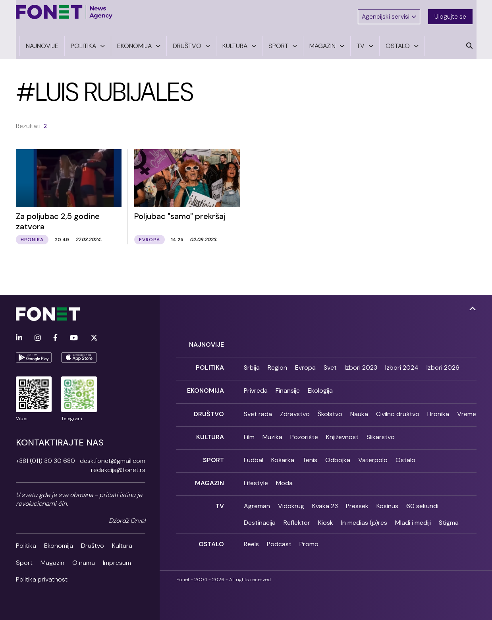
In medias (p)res (364, 506)
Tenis (309, 447)
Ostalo (405, 447)
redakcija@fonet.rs (118, 466)
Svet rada (258, 405)
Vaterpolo (373, 447)
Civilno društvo (397, 405)
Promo (308, 527)
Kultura (122, 542)
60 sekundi (422, 489)
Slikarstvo (381, 426)
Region (277, 362)
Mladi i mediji (413, 506)
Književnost (342, 426)
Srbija (252, 362)
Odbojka (337, 447)
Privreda (256, 383)
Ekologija (320, 383)
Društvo (92, 542)
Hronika (438, 405)
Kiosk (325, 506)
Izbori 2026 (442, 362)
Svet (330, 362)
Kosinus (387, 489)
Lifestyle (256, 468)
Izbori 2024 (402, 362)
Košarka (282, 447)
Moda (284, 468)
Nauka (359, 405)
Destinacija (260, 506)
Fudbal (253, 447)
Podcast (279, 527)
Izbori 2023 (361, 362)
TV (220, 489)
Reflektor (297, 506)
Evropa (305, 362)
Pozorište (304, 426)
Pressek (357, 489)
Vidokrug (291, 489)
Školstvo (330, 405)
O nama (83, 559)
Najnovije (206, 341)
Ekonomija (58, 542)
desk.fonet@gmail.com (112, 457)
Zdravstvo (295, 405)
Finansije (288, 383)
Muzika (272, 426)
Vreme (466, 405)
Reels (251, 527)
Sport (24, 559)
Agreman (257, 489)
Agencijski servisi (390, 13)
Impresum (117, 559)
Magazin (52, 559)
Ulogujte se (454, 13)
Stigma (449, 506)
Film (249, 426)
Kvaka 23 (325, 489)
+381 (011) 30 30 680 (45, 457)
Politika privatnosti (42, 576)
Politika (26, 542)
